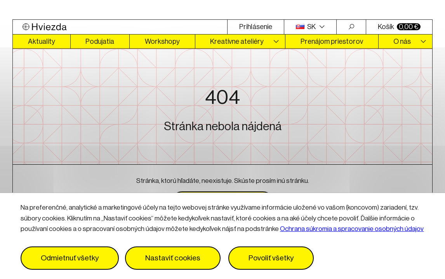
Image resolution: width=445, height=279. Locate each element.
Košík (399, 26)
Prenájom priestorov (332, 41)
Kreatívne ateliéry (237, 41)
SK (306, 26)
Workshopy (162, 41)
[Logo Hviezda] (120, 27)
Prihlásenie (255, 26)
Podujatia (99, 41)
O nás (402, 41)
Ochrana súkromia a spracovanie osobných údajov (352, 229)
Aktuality (41, 41)
